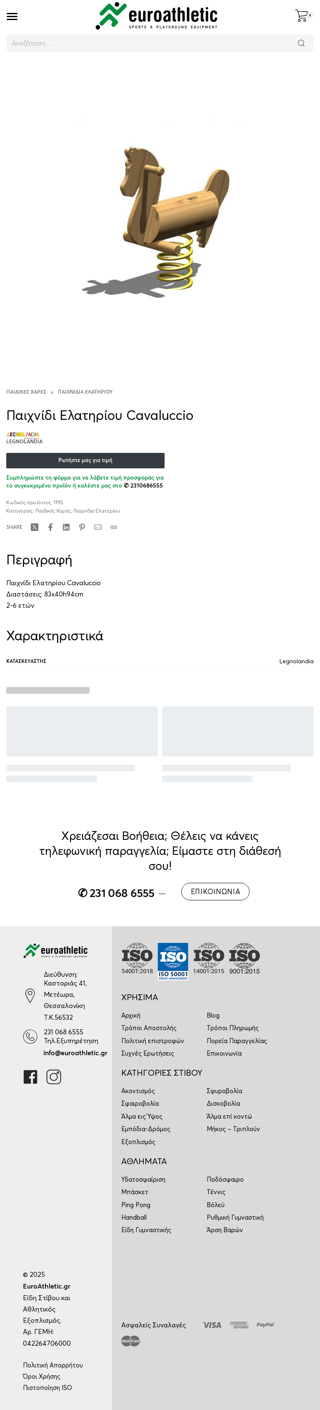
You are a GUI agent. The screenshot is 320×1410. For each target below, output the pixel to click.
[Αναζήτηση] (301, 43)
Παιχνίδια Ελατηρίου (85, 392)
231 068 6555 (63, 1032)
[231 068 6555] (30, 1036)
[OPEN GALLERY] (160, 215)
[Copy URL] (114, 527)
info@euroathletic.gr (75, 1053)
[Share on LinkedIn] (66, 527)
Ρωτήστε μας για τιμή (85, 460)
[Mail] (98, 527)
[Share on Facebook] (50, 527)
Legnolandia (297, 661)
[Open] (12, 16)
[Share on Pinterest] (82, 527)
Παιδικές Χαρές (26, 392)
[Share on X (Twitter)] (34, 527)
